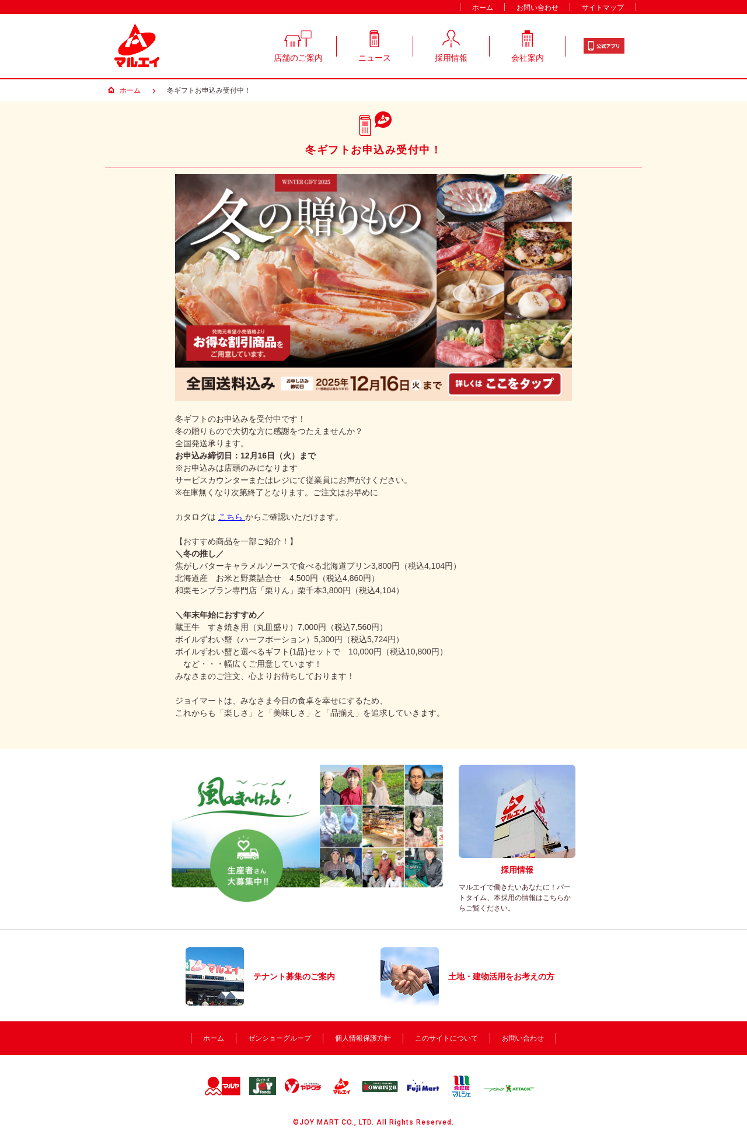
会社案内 (527, 44)
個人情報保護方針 (363, 1038)
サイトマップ (603, 7)
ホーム (482, 7)
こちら (231, 516)
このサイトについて (446, 1038)
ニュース (374, 44)
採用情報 (451, 44)
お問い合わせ (537, 7)
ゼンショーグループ (279, 1038)
